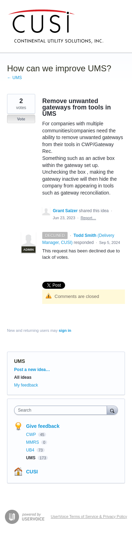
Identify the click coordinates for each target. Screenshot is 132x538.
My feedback (26, 385)
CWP (31, 434)
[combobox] (62, 410)
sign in (65, 330)
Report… (88, 218)
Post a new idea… (32, 369)
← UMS (14, 77)
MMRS (33, 442)
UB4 (31, 450)
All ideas (22, 377)
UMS (19, 361)
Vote (21, 119)
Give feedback (42, 426)
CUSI (32, 471)
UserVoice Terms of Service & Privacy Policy (89, 516)
